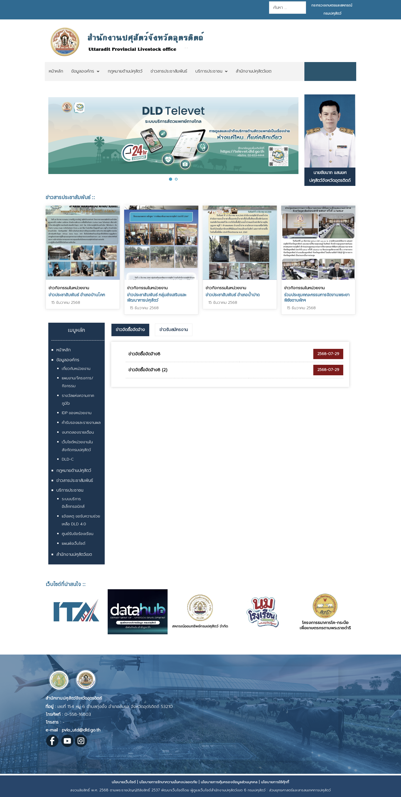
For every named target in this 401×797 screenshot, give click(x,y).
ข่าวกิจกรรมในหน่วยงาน (69, 288)
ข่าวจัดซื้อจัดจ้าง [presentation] (130, 329)
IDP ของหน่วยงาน (76, 413)
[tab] (130, 329)
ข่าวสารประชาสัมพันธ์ (74, 480)
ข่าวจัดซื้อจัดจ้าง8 (144, 354)
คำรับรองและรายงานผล (81, 422)
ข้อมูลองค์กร (67, 360)
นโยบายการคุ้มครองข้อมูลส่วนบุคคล (229, 782)
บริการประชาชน (69, 490)
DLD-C (68, 459)
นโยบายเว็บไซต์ (124, 782)
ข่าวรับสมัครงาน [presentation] (173, 329)
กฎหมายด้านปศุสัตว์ (73, 470)
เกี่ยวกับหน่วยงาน (76, 369)
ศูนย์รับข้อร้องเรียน (77, 534)
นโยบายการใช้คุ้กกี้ (275, 782)
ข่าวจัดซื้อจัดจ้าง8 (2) (147, 370)
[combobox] (287, 7)
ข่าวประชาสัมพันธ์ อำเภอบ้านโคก (77, 294)
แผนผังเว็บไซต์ (73, 543)
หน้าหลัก (63, 350)
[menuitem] (56, 71)
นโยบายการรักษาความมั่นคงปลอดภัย (168, 782)
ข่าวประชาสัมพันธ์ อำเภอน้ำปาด (233, 294)
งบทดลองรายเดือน (78, 432)
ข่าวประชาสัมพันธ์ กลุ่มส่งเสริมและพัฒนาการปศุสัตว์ (156, 297)
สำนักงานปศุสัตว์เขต (74, 554)
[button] (171, 179)
